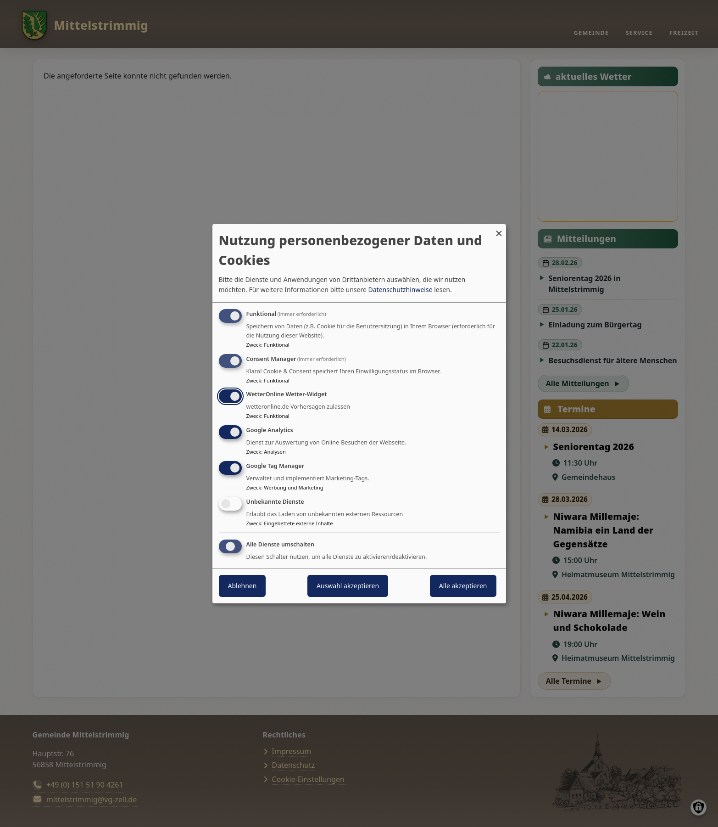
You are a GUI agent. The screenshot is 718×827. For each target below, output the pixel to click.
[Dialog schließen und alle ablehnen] (499, 229)
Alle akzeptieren (463, 585)
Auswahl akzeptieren (348, 585)
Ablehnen (242, 585)
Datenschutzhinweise (400, 289)
